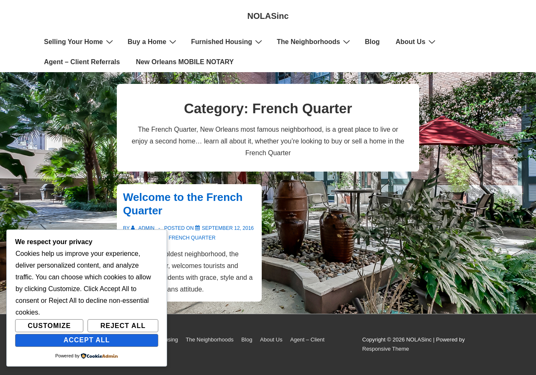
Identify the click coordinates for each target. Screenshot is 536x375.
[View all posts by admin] (143, 228)
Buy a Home (153, 41)
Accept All (87, 340)
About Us (417, 41)
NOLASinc (268, 16)
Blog (372, 41)
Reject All (123, 325)
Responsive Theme (385, 349)
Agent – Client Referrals (82, 61)
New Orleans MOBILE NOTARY (185, 61)
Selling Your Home (79, 41)
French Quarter (192, 238)
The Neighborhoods (314, 41)
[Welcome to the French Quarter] (228, 228)
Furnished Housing (227, 41)
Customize (49, 325)
